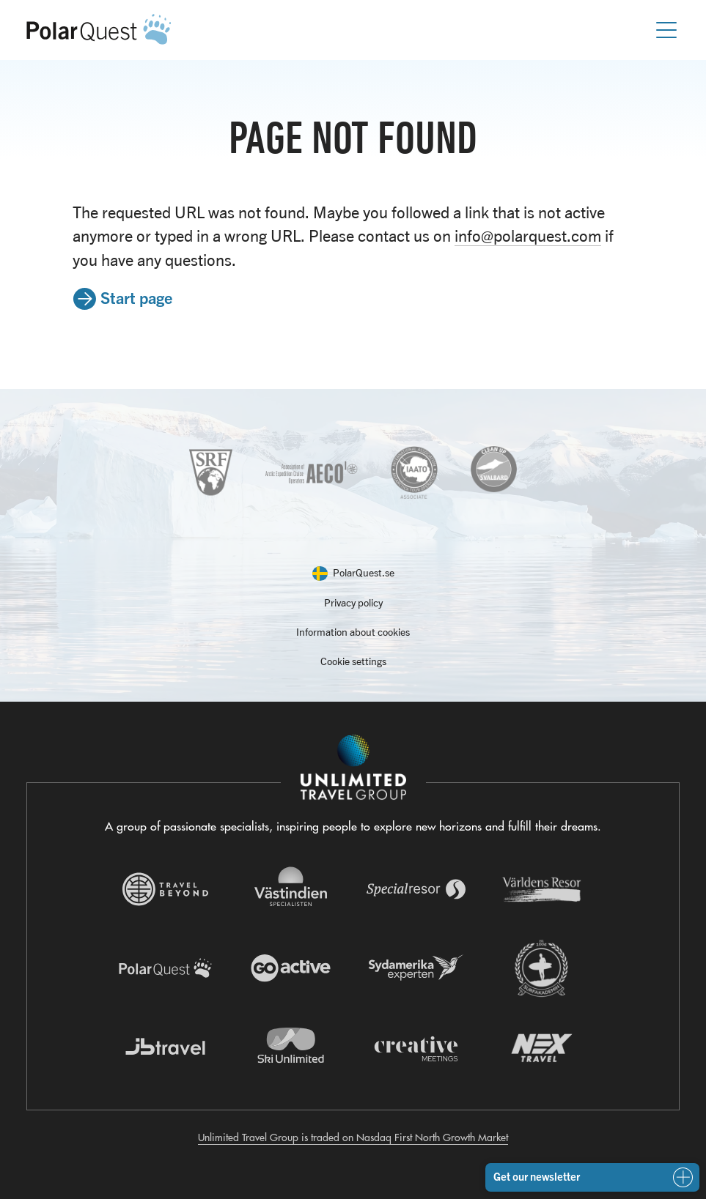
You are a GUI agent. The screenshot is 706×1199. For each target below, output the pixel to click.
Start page (136, 297)
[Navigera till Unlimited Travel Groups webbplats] (353, 768)
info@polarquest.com (528, 235)
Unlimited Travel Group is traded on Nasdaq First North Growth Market (353, 1137)
